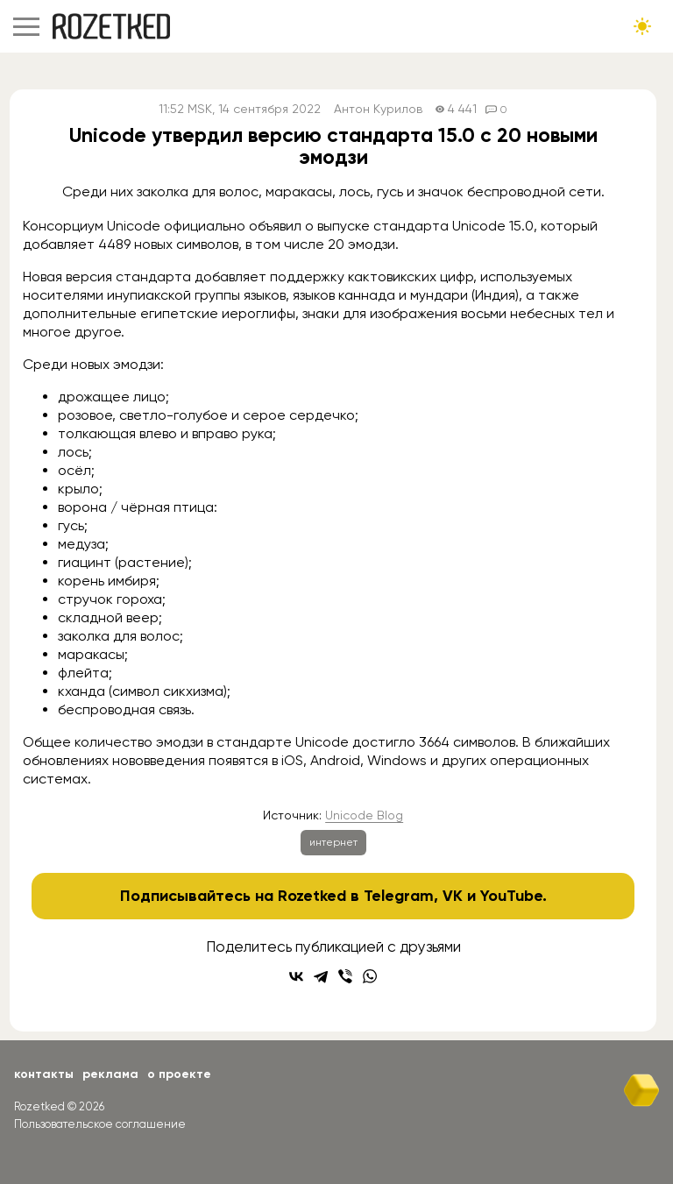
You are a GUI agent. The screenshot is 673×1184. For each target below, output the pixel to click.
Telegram (399, 895)
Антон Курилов (378, 109)
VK (453, 895)
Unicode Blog (364, 815)
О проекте (179, 1074)
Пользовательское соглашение (100, 1124)
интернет (333, 842)
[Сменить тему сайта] (642, 26)
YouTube (511, 895)
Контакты (44, 1074)
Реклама (110, 1074)
